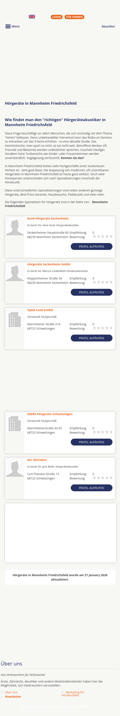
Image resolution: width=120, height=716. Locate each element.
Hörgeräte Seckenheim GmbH (49, 264)
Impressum (41, 711)
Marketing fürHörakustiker (73, 693)
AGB (54, 711)
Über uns (11, 692)
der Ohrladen (37, 460)
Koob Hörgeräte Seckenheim (48, 218)
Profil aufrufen (91, 246)
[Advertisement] (60, 65)
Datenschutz (69, 711)
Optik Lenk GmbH (40, 310)
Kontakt (25, 711)
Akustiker (108, 26)
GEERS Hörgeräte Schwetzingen (50, 414)
